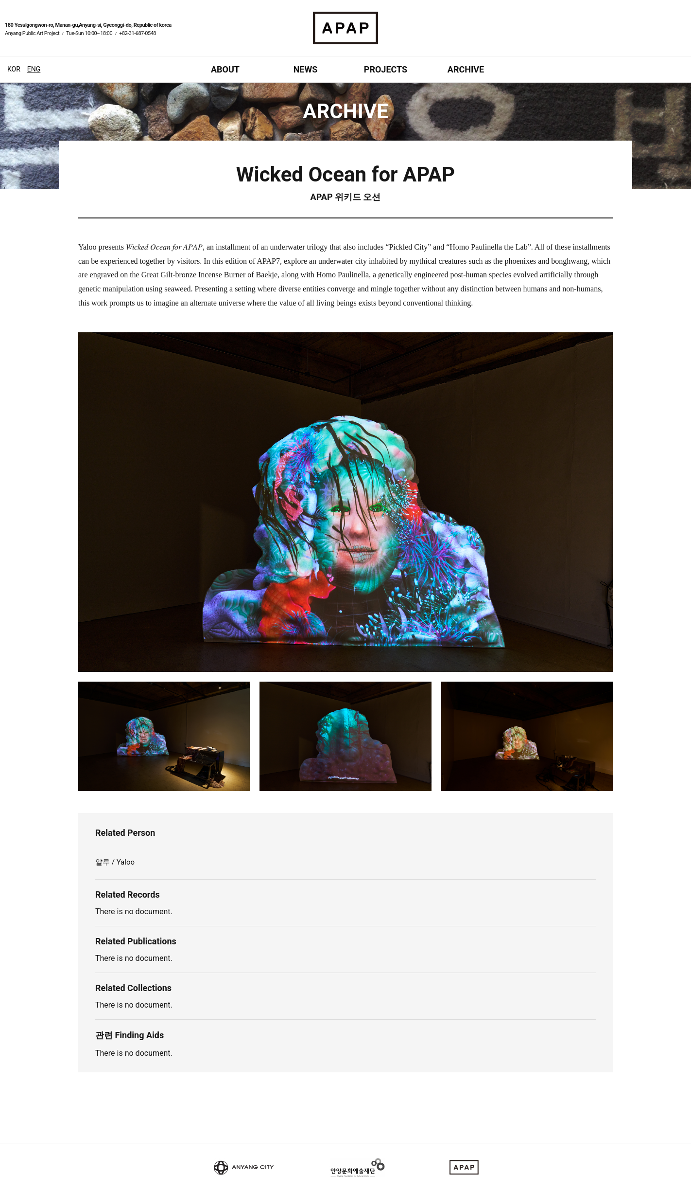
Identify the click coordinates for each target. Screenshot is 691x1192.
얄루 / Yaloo (115, 862)
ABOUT (225, 69)
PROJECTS (385, 69)
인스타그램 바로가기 (681, 34)
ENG (33, 69)
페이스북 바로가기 (669, 34)
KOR (13, 69)
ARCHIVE (466, 69)
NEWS (306, 69)
